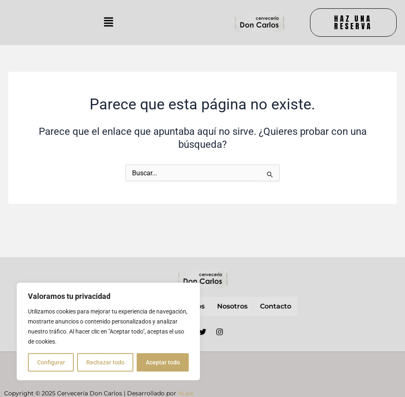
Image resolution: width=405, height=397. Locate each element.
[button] (108, 22)
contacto (275, 306)
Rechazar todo (105, 362)
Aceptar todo (163, 362)
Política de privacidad (329, 365)
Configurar (51, 362)
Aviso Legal (267, 365)
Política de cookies (306, 383)
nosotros (232, 306)
